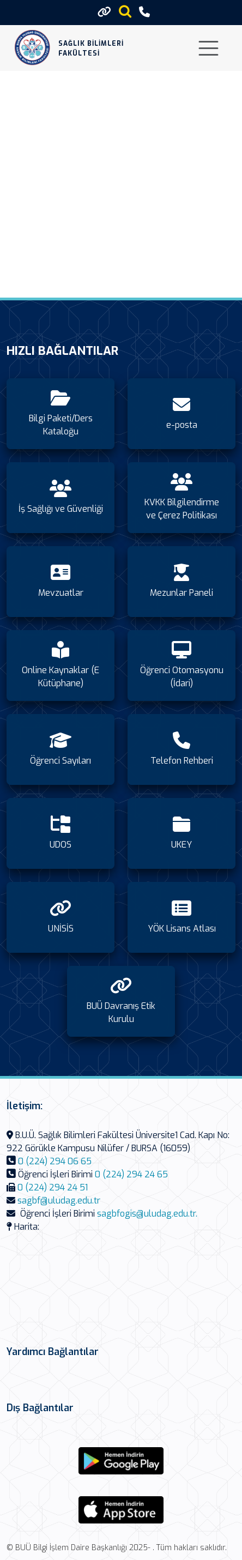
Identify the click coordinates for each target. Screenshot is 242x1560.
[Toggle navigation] (208, 48)
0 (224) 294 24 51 (52, 1187)
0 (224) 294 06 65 (55, 1161)
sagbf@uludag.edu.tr (58, 1200)
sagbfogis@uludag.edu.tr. (147, 1213)
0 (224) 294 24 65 (131, 1174)
